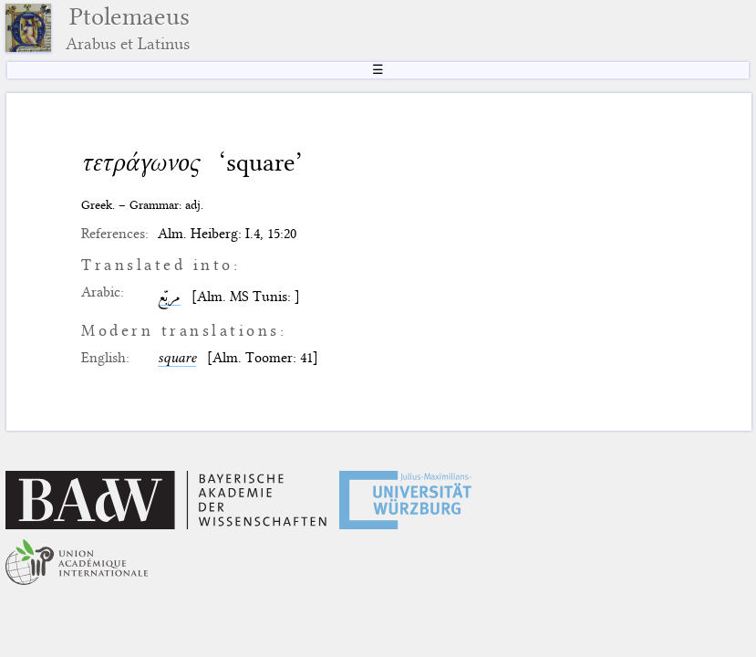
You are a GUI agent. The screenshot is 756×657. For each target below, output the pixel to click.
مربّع (169, 296)
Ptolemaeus (128, 28)
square (177, 357)
